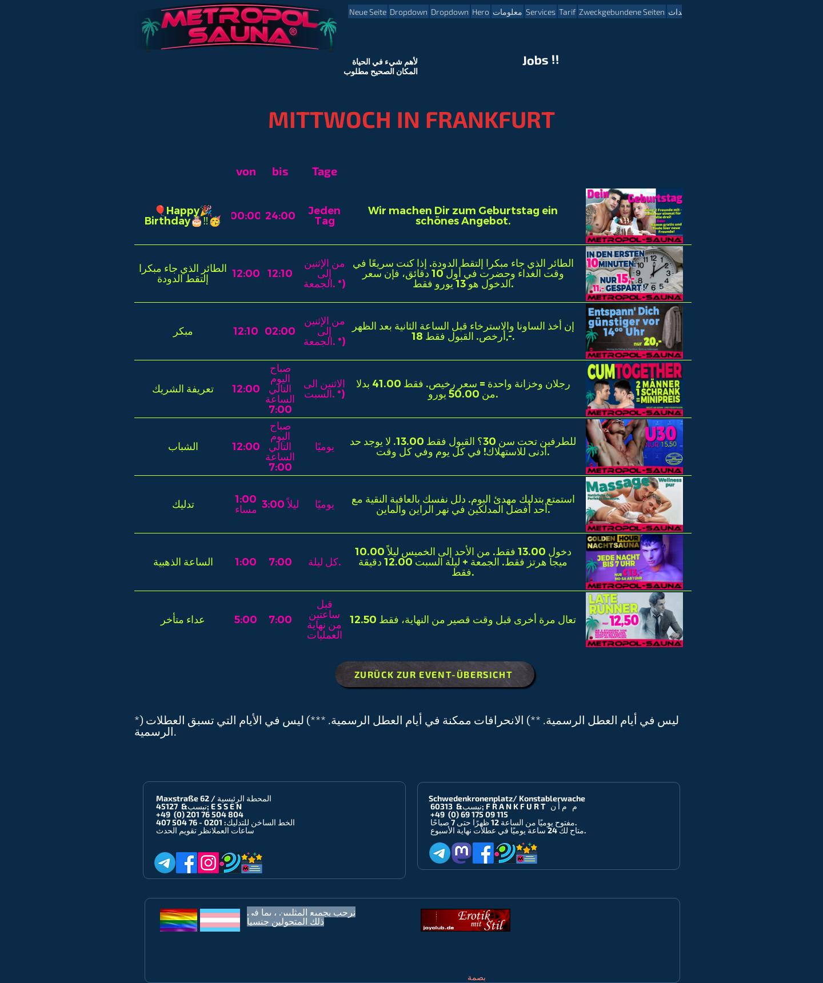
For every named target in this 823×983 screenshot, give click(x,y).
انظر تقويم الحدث (183, 830)
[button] (409, 11)
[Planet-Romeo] (230, 862)
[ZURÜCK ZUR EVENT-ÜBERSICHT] (434, 674)
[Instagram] (208, 862)
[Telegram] (164, 862)
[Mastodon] (461, 853)
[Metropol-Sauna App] (251, 862)
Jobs (535, 60)
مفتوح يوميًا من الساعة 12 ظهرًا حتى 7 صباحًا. (503, 822)
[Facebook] (186, 862)
